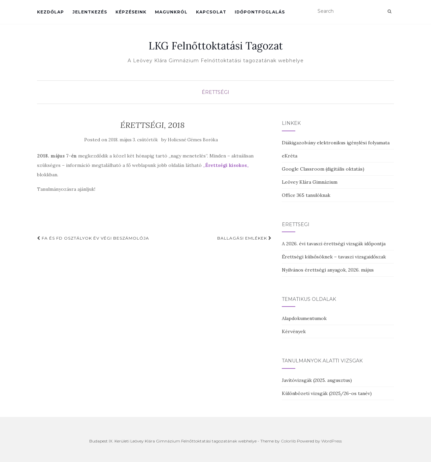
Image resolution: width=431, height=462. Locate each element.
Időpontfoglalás (260, 11)
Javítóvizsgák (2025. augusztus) (317, 380)
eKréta (289, 156)
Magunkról (171, 11)
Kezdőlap (50, 11)
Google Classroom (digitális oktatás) (323, 169)
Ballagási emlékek (244, 238)
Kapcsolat (211, 11)
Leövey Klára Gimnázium (309, 182)
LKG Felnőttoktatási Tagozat (215, 46)
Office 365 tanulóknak (306, 195)
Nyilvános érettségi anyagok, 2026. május (328, 270)
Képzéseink (130, 11)
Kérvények (294, 331)
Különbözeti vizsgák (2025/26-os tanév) (327, 393)
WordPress (331, 440)
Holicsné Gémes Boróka (193, 140)
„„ (226, 165)
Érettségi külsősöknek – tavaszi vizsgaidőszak (334, 257)
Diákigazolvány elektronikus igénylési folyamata (336, 143)
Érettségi (215, 92)
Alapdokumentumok (304, 318)
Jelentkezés (89, 11)
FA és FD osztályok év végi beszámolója (93, 238)
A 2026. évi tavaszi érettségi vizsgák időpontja (334, 244)
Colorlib (288, 440)
